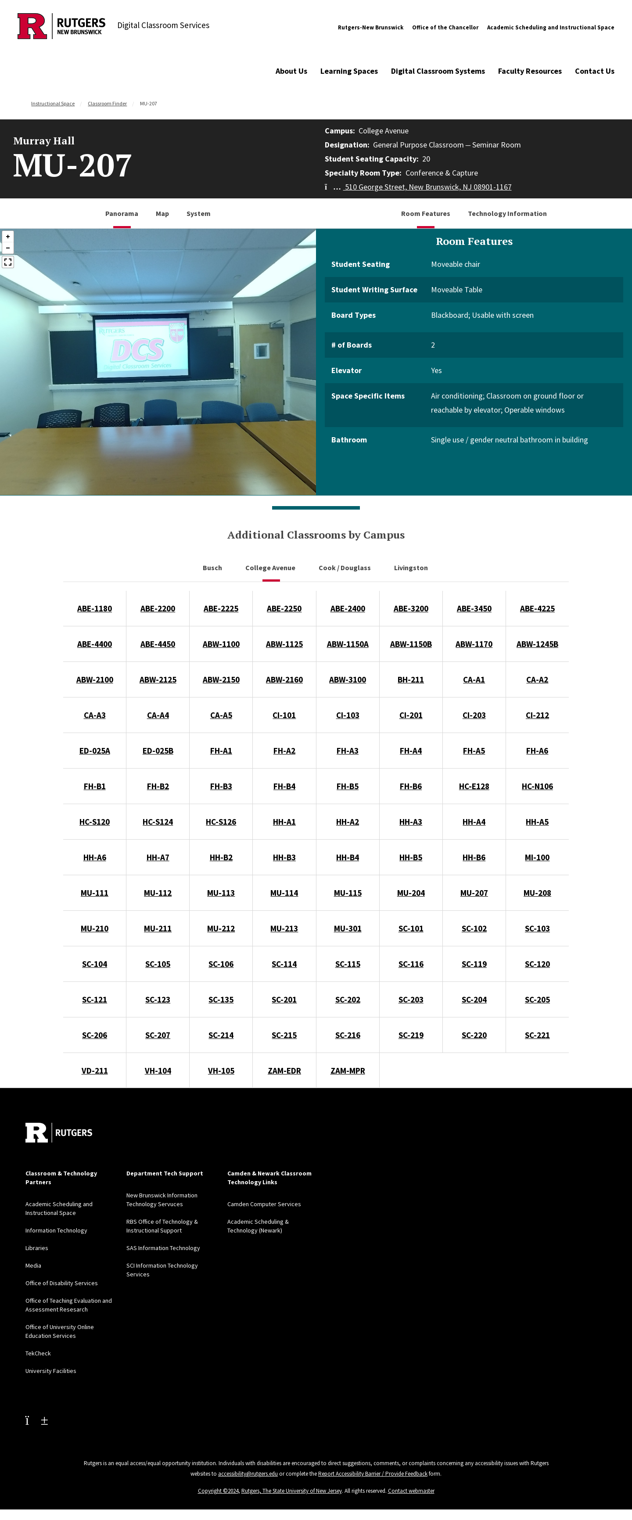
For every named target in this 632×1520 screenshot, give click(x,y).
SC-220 (474, 1035)
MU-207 (474, 893)
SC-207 (157, 1035)
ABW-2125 (158, 679)
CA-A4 (158, 715)
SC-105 (157, 964)
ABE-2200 (157, 608)
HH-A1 (284, 821)
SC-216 (347, 1035)
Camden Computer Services (264, 1204)
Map (162, 213)
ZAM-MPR (347, 1070)
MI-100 (537, 857)
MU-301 (348, 928)
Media (33, 1265)
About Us (291, 71)
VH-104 (158, 1070)
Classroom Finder (107, 103)
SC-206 (94, 1035)
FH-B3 (221, 786)
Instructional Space (53, 103)
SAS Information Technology (163, 1248)
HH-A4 (474, 821)
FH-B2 (158, 786)
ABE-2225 (221, 608)
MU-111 (94, 893)
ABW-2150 (221, 679)
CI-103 (347, 715)
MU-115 (348, 893)
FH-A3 (348, 750)
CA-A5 (221, 715)
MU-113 (221, 893)
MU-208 (537, 893)
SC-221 (537, 1035)
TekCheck (38, 1353)
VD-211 (95, 1070)
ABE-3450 (474, 608)
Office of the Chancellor (445, 27)
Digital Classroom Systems (438, 71)
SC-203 (411, 999)
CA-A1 (474, 679)
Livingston (411, 567)
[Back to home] (58, 1133)
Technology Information (507, 213)
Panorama (121, 213)
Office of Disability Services (61, 1283)
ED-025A (94, 750)
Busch (213, 567)
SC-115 (347, 964)
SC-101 (411, 928)
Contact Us (594, 71)
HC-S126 (221, 821)
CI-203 (474, 715)
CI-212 (537, 715)
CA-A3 (95, 715)
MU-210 (94, 928)
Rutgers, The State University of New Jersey (291, 1491)
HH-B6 (474, 857)
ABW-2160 (284, 679)
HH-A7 (158, 857)
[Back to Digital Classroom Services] (61, 27)
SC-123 (157, 999)
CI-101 (284, 715)
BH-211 (411, 679)
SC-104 (94, 964)
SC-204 (474, 999)
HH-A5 (537, 821)
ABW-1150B (411, 644)
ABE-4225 (537, 608)
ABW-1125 (284, 644)
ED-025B (158, 750)
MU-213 (284, 928)
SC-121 (94, 999)
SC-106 (220, 964)
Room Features (425, 213)
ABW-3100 (347, 679)
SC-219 (411, 1035)
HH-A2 (347, 821)
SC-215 (284, 1035)
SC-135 (220, 999)
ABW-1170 (474, 644)
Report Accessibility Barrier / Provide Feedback (372, 1473)
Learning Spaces (349, 71)
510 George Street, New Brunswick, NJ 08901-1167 (418, 187)
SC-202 (347, 999)
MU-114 (284, 893)
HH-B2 (221, 857)
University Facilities (50, 1371)
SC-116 (411, 964)
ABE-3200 (411, 608)
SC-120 (537, 964)
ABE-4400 (94, 644)
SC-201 (284, 999)
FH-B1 (95, 786)
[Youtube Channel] (36, 1419)
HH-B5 (410, 857)
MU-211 (158, 928)
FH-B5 (348, 786)
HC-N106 (537, 786)
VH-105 (221, 1070)
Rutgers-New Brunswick (370, 27)
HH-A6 (94, 857)
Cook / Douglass (345, 567)
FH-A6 (537, 750)
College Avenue (271, 567)
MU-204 (411, 893)
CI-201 (411, 715)
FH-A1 (221, 750)
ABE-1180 (94, 608)
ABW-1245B (537, 644)
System (199, 213)
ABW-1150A (348, 644)
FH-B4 (284, 786)
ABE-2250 (284, 608)
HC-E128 (474, 786)
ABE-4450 (157, 644)
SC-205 (537, 999)
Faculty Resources (530, 71)
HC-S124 (158, 821)
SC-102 (474, 928)
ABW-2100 (94, 679)
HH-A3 (410, 821)
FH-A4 (411, 750)
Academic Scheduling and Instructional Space (550, 27)
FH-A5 (474, 750)
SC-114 (284, 964)
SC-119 (474, 964)
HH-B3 (284, 857)
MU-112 (158, 893)
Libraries (36, 1248)
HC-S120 (94, 821)
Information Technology (56, 1230)
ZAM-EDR (284, 1070)
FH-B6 (411, 786)
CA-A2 (537, 679)
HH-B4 (347, 857)
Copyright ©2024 (218, 1491)
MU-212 (221, 928)
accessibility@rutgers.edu (248, 1473)
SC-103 (537, 928)
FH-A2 (284, 750)
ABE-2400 (347, 608)
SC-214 (220, 1035)
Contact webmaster (411, 1491)
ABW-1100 (221, 644)
